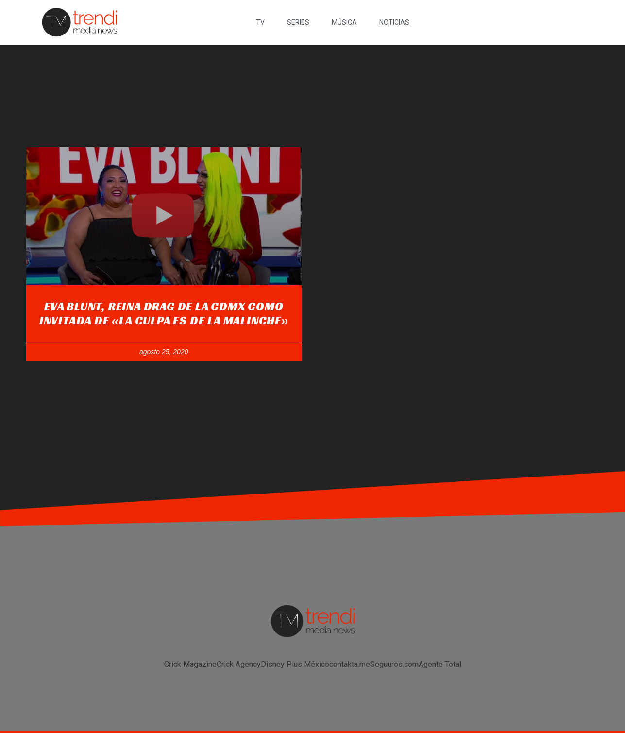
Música (344, 22)
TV (260, 22)
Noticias (394, 22)
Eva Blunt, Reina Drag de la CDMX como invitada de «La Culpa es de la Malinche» (163, 313)
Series (298, 22)
